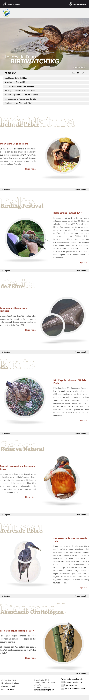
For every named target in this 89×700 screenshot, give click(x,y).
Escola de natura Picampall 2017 (18, 103)
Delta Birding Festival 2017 (15, 82)
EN (83, 73)
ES (78, 73)
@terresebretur (69, 685)
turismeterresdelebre (71, 682)
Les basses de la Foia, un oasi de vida (20, 99)
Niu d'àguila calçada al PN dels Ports (19, 91)
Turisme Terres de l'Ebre (73, 688)
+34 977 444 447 (44, 687)
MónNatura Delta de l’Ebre (15, 78)
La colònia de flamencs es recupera (19, 86)
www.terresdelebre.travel (73, 679)
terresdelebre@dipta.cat (44, 690)
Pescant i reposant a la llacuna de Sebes (21, 95)
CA (73, 73)
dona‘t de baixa (7, 689)
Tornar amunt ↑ (82, 189)
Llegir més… (30, 169)
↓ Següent (5, 189)
